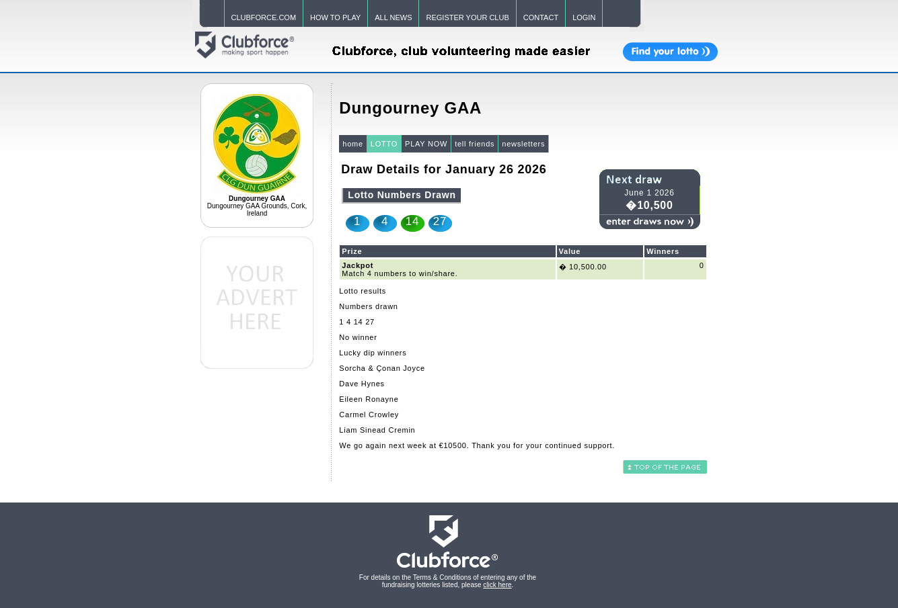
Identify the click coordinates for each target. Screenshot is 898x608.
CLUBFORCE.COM (264, 17)
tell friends (474, 144)
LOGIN (583, 17)
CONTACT (540, 17)
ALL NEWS (393, 17)
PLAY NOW (426, 144)
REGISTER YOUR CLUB (467, 17)
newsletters (523, 144)
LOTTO (384, 144)
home (352, 144)
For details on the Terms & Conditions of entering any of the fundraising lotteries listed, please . (447, 581)
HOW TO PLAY (335, 17)
